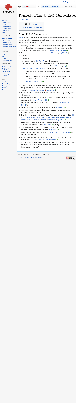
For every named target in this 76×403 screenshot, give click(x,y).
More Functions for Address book (34, 68)
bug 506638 (53, 139)
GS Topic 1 (50, 132)
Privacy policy (22, 157)
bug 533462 (60, 107)
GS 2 (58, 132)
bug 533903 (38, 81)
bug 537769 (63, 53)
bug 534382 (44, 100)
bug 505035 (48, 125)
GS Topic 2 (43, 139)
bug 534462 (66, 132)
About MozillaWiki (32, 157)
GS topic (52, 50)
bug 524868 (51, 90)
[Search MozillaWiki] (67, 6)
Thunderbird (24, 19)
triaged (21, 37)
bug (64, 66)
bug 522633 (40, 90)
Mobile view (41, 157)
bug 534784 (53, 130)
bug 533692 (62, 50)
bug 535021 (61, 120)
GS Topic (39, 61)
